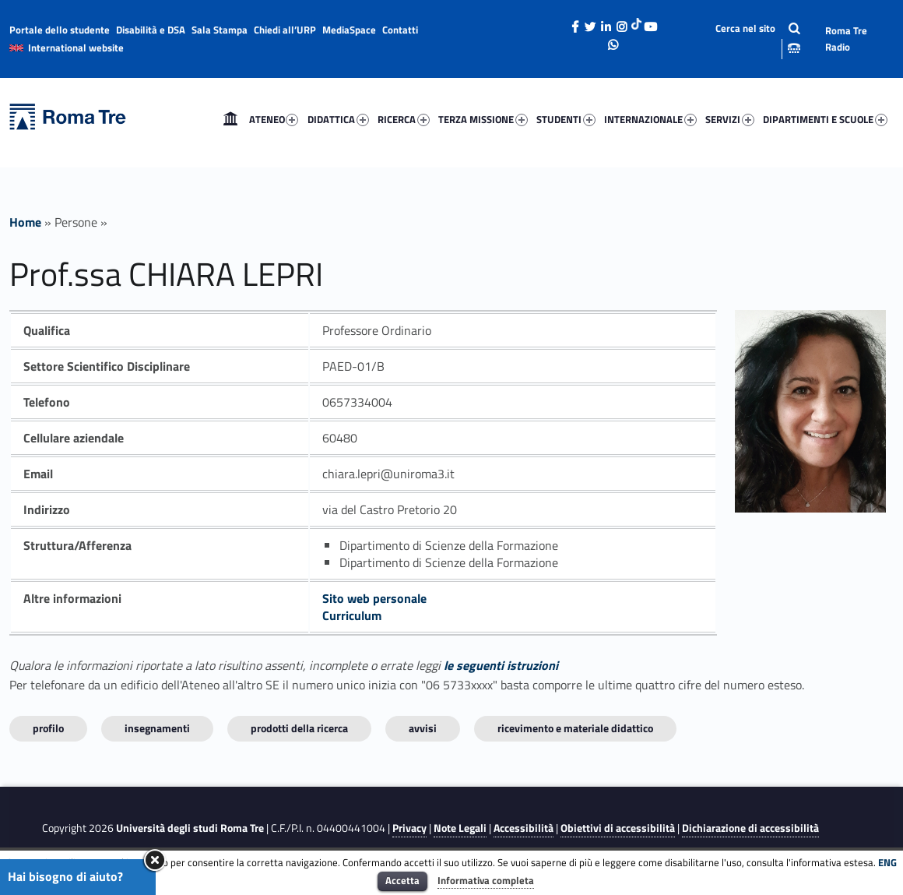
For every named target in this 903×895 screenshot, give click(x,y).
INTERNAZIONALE (650, 119)
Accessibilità (523, 828)
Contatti (400, 29)
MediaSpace (349, 29)
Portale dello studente (59, 29)
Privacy (409, 828)
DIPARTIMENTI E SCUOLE (825, 119)
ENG (887, 862)
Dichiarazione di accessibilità (750, 828)
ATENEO (274, 119)
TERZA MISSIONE (483, 119)
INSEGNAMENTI (157, 728)
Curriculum (351, 615)
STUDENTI (566, 119)
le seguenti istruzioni (501, 665)
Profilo (48, 728)
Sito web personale (374, 598)
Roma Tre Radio (846, 39)
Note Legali (460, 828)
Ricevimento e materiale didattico (575, 728)
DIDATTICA (338, 119)
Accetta (402, 880)
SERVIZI (729, 119)
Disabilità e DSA (150, 29)
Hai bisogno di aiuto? (65, 876)
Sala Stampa (219, 29)
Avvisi (423, 728)
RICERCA (404, 119)
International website (76, 47)
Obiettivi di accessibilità (617, 828)
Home (230, 119)
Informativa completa (485, 880)
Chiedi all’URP (285, 29)
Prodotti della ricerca (299, 728)
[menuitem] (230, 119)
